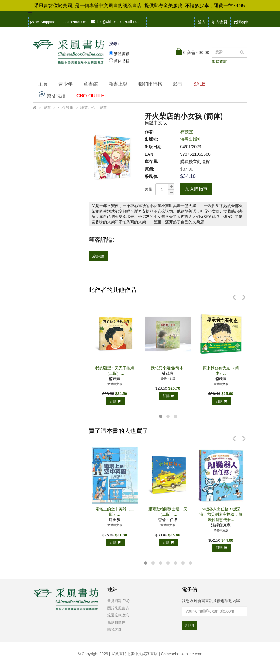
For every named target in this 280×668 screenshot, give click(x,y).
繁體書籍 (121, 54)
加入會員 (219, 22)
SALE (199, 83)
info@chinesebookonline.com (117, 21)
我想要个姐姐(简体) (168, 368)
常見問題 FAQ (118, 601)
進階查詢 (219, 61)
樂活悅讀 (52, 94)
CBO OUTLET (91, 95)
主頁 (43, 83)
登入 (201, 22)
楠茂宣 (186, 131)
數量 (148, 189)
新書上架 (118, 83)
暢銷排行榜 (150, 83)
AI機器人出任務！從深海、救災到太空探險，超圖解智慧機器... (220, 514)
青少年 (65, 83)
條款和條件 (116, 622)
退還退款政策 (118, 615)
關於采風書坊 (118, 608)
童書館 (90, 83)
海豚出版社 (190, 139)
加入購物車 (196, 189)
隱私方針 (114, 629)
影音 (177, 83)
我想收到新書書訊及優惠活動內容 (211, 601)
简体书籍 (121, 61)
